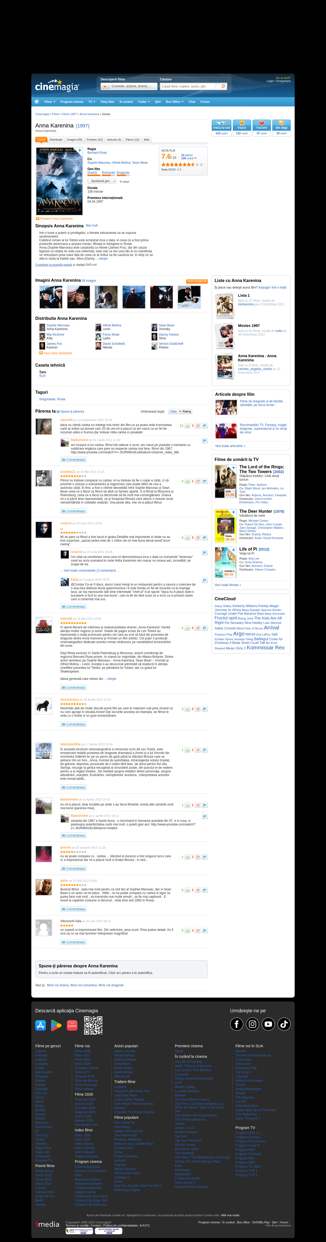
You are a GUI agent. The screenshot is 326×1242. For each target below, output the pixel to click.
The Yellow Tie (124, 1123)
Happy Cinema (85, 1192)
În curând (126, 101)
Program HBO (245, 1162)
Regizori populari (86, 1156)
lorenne (65, 847)
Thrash (240, 1085)
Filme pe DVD (85, 1076)
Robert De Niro (254, 524)
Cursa (118, 1152)
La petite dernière (187, 1091)
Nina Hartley (253, 623)
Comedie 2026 (85, 1108)
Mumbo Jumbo (185, 1145)
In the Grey (243, 1059)
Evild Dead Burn (246, 1106)
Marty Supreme (125, 1169)
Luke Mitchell (272, 622)
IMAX (78, 1175)
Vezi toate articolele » (230, 446)
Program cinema (72, 101)
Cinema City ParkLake (90, 1205)
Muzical (40, 1114)
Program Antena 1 (248, 1137)
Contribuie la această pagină (53, 264)
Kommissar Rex (266, 647)
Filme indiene (84, 1089)
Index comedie (85, 1148)
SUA (42, 376)
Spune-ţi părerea (72, 411)
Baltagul (261, 639)
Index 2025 (82, 1139)
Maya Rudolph (251, 610)
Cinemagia (42, 114)
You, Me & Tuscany (188, 1062)
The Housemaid (125, 1135)
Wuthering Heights (127, 1190)
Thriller (40, 1139)
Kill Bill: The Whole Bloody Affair (197, 1161)
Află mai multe (230, 1215)
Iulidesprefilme (70, 744)
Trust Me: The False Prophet (134, 1112)
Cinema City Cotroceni (90, 1171)
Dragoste (41, 1076)
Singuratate (47, 399)
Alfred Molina (112, 325)
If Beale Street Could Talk (247, 643)
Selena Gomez (124, 1051)
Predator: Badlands (127, 1139)
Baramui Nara (254, 613)
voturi (187, 158)
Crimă (39, 1068)
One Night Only (246, 1114)
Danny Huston (169, 334)
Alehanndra (246, 304)
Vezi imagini (195, 281)
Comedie (41, 1064)
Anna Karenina (54, 125)
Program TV (43, 1160)
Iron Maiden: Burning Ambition (196, 1115)
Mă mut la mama (186, 1149)
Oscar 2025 (43, 1179)
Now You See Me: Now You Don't (137, 1186)
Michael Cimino (258, 520)
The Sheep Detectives (190, 1119)
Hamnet (119, 1160)
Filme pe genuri (48, 1046)
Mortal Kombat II (186, 1132)
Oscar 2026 (43, 1175)
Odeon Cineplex (265, 569)
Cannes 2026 (44, 1192)
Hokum (180, 1124)
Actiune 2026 (84, 1104)
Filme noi (82, 1046)
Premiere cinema (87, 1068)
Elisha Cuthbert (125, 1059)
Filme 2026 (82, 1059)
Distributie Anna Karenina (61, 318)
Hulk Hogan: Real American (133, 1104)
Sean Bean (166, 325)
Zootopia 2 (121, 1177)
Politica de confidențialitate (120, 1225)
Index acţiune (84, 1144)
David (179, 1051)
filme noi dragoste (111, 985)
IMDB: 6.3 (174, 169)
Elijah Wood (252, 488)
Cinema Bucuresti (87, 1167)
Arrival (271, 627)
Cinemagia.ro (57, 85)
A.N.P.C (145, 1225)
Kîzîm (118, 1181)
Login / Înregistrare (278, 81)
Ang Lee (253, 558)
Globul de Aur (45, 1196)
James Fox (54, 344)
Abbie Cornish (225, 628)
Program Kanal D (247, 1145)
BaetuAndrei (79, 440)
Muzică (40, 1110)
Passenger (182, 1170)
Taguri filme (43, 1148)
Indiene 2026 (84, 1120)
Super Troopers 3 (247, 1118)
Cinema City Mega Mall (91, 1200)
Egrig (74, 579)
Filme (55, 114)
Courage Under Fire (229, 613)
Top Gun (181, 1136)
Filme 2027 (82, 1055)
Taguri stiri (42, 1152)
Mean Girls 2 (236, 648)
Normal (240, 1051)
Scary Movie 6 (185, 1182)
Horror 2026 (83, 1116)
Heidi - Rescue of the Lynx (193, 1066)
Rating (186, 411)
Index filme (84, 1130)
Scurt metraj (43, 1127)
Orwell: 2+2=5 (185, 1128)
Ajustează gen (100, 180)
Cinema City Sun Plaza (91, 1196)
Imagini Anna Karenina (58, 280)
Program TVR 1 (246, 1171)
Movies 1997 (249, 326)
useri (222, 133)
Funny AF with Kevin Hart (132, 1091)
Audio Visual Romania (269, 538)
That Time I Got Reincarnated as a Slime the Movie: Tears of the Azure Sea (200, 1107)
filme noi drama (58, 985)
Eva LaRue (263, 634)
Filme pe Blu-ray (86, 1080)
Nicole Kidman (124, 1055)
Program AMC (245, 1150)
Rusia (61, 399)
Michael (119, 1108)
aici (118, 973)
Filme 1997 (69, 114)
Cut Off (240, 1102)
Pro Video (261, 502)
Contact (96, 1225)
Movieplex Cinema (88, 1179)
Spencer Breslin (271, 610)
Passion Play (223, 634)
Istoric (39, 1102)
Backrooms (183, 1174)
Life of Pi (248, 549)
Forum (205, 101)
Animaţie (41, 1055)
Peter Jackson (258, 484)
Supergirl (241, 1076)
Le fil (178, 1083)
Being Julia (245, 618)
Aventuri (268, 495)
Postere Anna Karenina (56, 218)
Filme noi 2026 (85, 1099)
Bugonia (120, 1165)
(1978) (279, 511)
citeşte (103, 258)
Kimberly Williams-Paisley (251, 606)
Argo (239, 634)
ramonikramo (69, 699)
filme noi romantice (83, 985)
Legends (120, 1087)
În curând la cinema (191, 1056)
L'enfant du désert (187, 1178)
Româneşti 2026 (86, 1125)
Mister (39, 1106)
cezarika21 (68, 472)
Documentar (43, 1072)
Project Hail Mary (126, 1156)
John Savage (247, 527)
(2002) (278, 472)
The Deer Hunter (255, 511)
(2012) (264, 549)
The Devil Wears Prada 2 (192, 1099)
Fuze (178, 1166)
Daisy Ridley (223, 606)
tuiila (279, 331)
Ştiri (158, 101)
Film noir (41, 1093)
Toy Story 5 (243, 1072)
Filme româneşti (86, 1085)
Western (41, 1144)
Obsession (242, 1064)
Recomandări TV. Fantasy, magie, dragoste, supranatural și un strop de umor (263, 428)
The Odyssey (244, 1097)
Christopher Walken (270, 527)
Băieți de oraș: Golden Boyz (134, 1144)
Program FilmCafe (248, 1154)
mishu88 (66, 618)
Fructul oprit (226, 617)
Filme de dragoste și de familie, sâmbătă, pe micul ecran (262, 403)
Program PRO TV (247, 1133)
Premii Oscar (44, 1171)
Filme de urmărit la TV (237, 459)
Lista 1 (244, 295)
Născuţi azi (122, 1076)
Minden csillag (185, 1087)
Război (266, 534)
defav (64, 880)
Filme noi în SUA (249, 1046)
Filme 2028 (82, 1051)
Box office (243, 1222)
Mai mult (92, 225)
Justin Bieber (123, 1072)
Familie (40, 1085)
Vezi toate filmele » (228, 585)
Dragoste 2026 (85, 1112)
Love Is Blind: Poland (129, 1099)
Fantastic (281, 495)
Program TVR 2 (246, 1175)
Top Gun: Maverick (188, 1140)
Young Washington (248, 1089)
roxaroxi (66, 523)
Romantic (42, 1123)
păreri (186, 155)
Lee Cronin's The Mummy (193, 1070)
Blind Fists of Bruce (250, 628)
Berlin (39, 1200)
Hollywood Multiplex (89, 1183)
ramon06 (66, 420)
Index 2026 (82, 1135)
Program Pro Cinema (250, 1141)
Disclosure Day (246, 1068)
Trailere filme (124, 1082)
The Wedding (184, 1153)
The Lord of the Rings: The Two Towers (261, 469)
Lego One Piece (125, 1095)
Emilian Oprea (224, 639)
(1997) (83, 126)
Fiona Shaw (111, 334)
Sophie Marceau (58, 325)
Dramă (256, 534)
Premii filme (45, 1166)
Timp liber (107, 101)
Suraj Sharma (253, 562)
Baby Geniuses (275, 613)
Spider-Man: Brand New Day (255, 1110)
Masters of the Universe (191, 1187)
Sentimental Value (127, 1173)
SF (37, 1131)
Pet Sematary (234, 623)
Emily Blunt (122, 1064)
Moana (240, 1093)
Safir (274, 634)
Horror (39, 1097)
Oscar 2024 (43, 1183)
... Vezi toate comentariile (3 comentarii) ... (89, 570)
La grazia (181, 1074)
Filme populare (126, 1117)
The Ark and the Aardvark (253, 1055)
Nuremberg (122, 1127)
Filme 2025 (82, 1064)
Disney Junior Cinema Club (194, 1078)
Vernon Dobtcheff (171, 344)
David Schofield (114, 344)
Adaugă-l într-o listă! (272, 287)
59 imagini (89, 281)
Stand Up (41, 1135)
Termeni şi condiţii (77, 1225)
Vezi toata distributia (58, 353)
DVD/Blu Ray (260, 1222)
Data (173, 411)
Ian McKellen (270, 488)
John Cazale (274, 524)
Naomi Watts (123, 1068)
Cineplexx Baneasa (88, 1188)
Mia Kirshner (55, 334)
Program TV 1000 (247, 1166)
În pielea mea (123, 1148)
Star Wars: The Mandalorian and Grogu (202, 1157)
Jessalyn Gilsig (243, 639)
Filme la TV (83, 1072)
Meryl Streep (247, 530)
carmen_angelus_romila (255, 369)
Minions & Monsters (249, 1080)
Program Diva (245, 1158)
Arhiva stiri (42, 1156)
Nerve (250, 634)
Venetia (40, 1205)
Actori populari (85, 1152)
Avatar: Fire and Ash (128, 1131)
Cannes (40, 1188)
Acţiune (256, 495)
